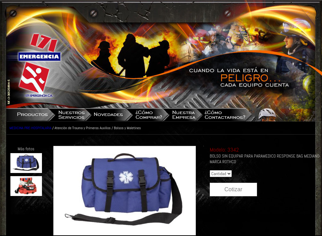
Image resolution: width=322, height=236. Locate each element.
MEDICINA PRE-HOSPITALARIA (30, 127)
